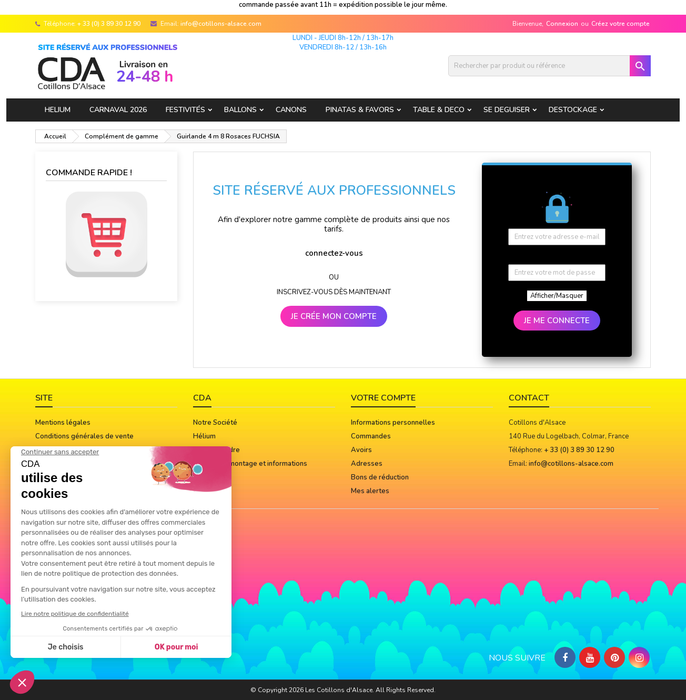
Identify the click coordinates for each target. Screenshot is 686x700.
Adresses (366, 463)
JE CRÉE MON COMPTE (334, 316)
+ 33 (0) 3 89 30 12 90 (108, 23)
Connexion (562, 23)
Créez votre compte (620, 23)
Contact (529, 398)
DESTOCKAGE (573, 110)
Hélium (204, 436)
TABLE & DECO (439, 110)
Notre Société (215, 422)
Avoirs (361, 450)
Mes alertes (370, 491)
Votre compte (383, 398)
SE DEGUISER (506, 110)
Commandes (371, 436)
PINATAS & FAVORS (360, 110)
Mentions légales (62, 422)
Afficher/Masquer (556, 296)
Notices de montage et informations (250, 463)
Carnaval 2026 (118, 110)
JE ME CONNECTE (557, 320)
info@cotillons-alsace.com (220, 23)
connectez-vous (334, 253)
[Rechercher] (549, 65)
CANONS (291, 110)
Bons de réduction (380, 477)
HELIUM (57, 110)
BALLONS (240, 110)
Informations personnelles (393, 422)
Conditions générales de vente (84, 436)
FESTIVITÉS (185, 110)
